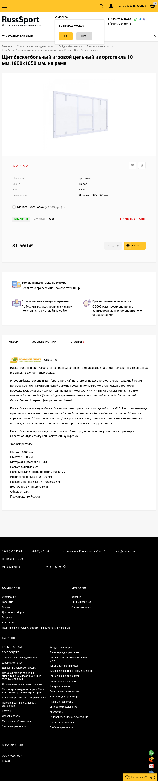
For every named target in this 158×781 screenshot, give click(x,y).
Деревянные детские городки (19, 667)
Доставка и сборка (13, 612)
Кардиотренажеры (61, 647)
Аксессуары (56, 712)
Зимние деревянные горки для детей (71, 670)
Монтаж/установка (28, 207)
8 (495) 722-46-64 (119, 19)
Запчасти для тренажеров (65, 696)
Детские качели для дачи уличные (22, 684)
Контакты (8, 622)
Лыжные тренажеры (61, 701)
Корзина (76, 597)
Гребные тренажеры (61, 727)
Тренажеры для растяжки (65, 652)
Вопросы (7, 617)
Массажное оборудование (17, 721)
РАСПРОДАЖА (10, 652)
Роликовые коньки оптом (65, 691)
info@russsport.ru (126, 551)
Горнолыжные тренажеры (65, 676)
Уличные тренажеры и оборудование (24, 697)
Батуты (6, 711)
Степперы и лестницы (62, 722)
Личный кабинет (81, 602)
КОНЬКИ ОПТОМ (12, 647)
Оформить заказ (81, 607)
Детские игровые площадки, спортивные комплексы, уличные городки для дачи (21, 676)
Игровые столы (11, 716)
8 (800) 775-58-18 (119, 23)
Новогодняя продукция (63, 681)
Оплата (6, 607)
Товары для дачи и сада (64, 665)
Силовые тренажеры (14, 726)
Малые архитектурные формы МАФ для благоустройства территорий (23, 691)
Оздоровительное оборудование (69, 717)
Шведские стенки (12, 662)
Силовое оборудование (63, 706)
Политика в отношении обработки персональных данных (36, 627)
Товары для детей (60, 686)
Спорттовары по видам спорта (20, 657)
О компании (9, 597)
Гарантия (7, 602)
